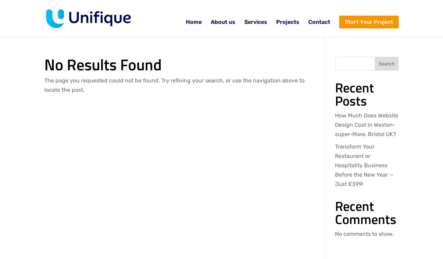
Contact (319, 22)
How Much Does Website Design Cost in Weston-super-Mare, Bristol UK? (366, 124)
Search (387, 64)
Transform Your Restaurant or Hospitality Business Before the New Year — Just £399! (364, 165)
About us (223, 22)
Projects (287, 22)
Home (194, 22)
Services (255, 22)
